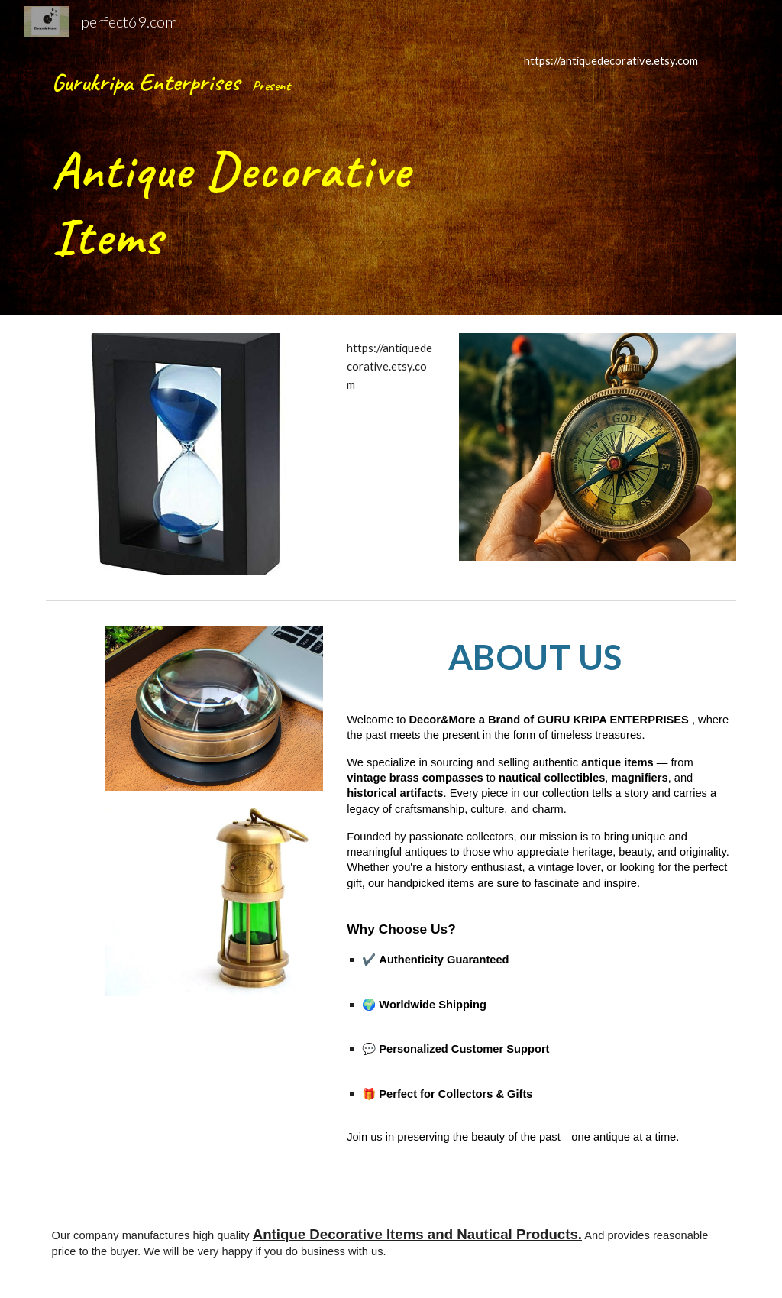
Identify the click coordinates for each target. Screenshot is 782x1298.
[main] (273, 157)
